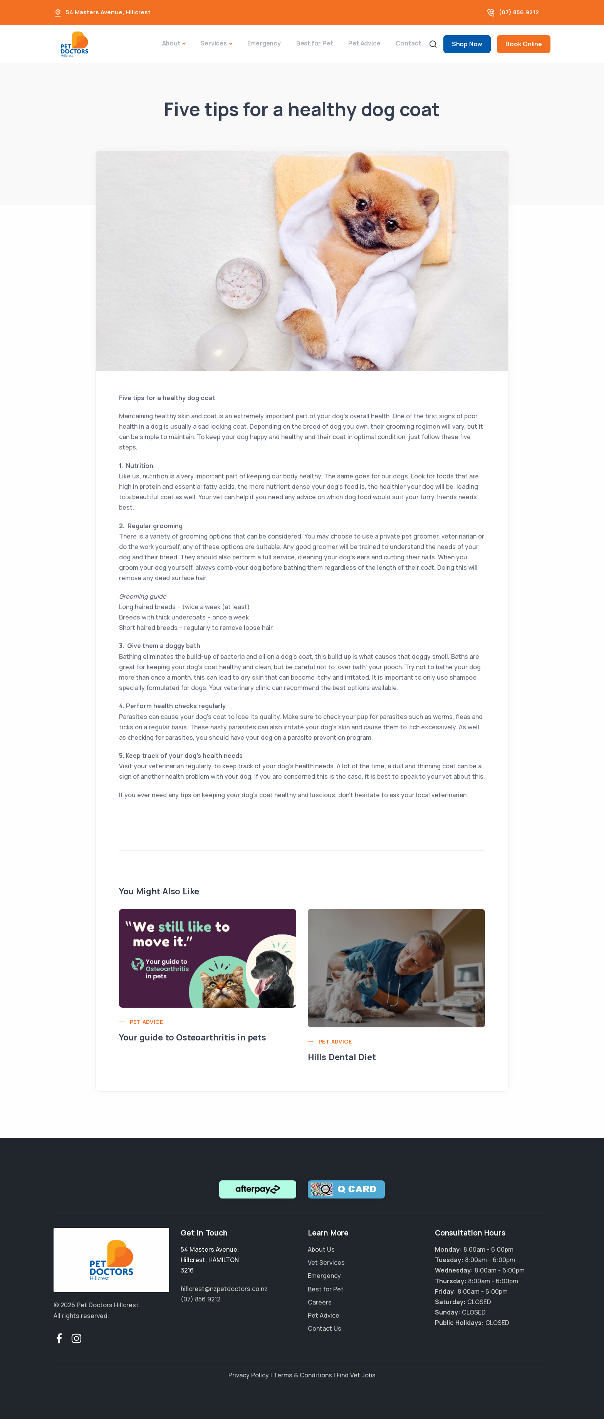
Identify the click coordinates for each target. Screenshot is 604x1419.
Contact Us (324, 1328)
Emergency (264, 43)
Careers (320, 1302)
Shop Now (467, 44)
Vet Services (326, 1262)
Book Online (523, 44)
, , (210, 1259)
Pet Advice (364, 43)
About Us (321, 1249)
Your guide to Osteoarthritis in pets (192, 1037)
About (171, 43)
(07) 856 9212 (519, 12)
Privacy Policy (248, 1375)
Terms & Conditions (302, 1375)
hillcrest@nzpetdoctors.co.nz (224, 1288)
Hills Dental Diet (342, 1057)
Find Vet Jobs (356, 1375)
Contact (408, 43)
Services (213, 43)
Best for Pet (314, 43)
